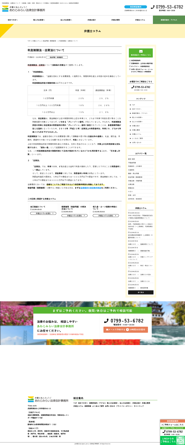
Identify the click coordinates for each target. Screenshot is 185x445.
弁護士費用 (115, 20)
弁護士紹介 (92, 20)
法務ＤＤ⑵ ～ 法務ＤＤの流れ (140, 274)
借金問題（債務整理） (57, 57)
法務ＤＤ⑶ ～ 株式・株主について (140, 266)
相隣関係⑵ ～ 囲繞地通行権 (139, 251)
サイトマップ (139, 406)
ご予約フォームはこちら (173, 424)
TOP (133, 105)
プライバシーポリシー (124, 406)
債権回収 (131, 188)
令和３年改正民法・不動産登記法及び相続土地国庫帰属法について (140, 216)
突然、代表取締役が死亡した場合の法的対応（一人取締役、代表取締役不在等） (140, 226)
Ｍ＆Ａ (130, 191)
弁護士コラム (140, 20)
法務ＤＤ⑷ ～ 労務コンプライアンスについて (140, 258)
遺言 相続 (131, 159)
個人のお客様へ (39, 20)
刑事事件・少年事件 (135, 166)
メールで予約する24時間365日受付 (125, 329)
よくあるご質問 (137, 138)
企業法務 (131, 184)
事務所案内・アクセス (169, 20)
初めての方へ (13, 20)
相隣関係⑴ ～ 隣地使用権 (138, 288)
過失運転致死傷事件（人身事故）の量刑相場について (140, 236)
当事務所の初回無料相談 (90, 187)
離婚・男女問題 (133, 173)
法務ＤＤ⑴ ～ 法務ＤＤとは (139, 281)
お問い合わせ (136, 142)
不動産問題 (132, 163)
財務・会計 (132, 195)
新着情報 (87, 406)
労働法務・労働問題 (135, 181)
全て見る (141, 292)
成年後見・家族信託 (135, 199)
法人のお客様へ (66, 20)
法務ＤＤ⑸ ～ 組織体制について (140, 244)
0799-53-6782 (167, 6)
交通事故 (131, 170)
